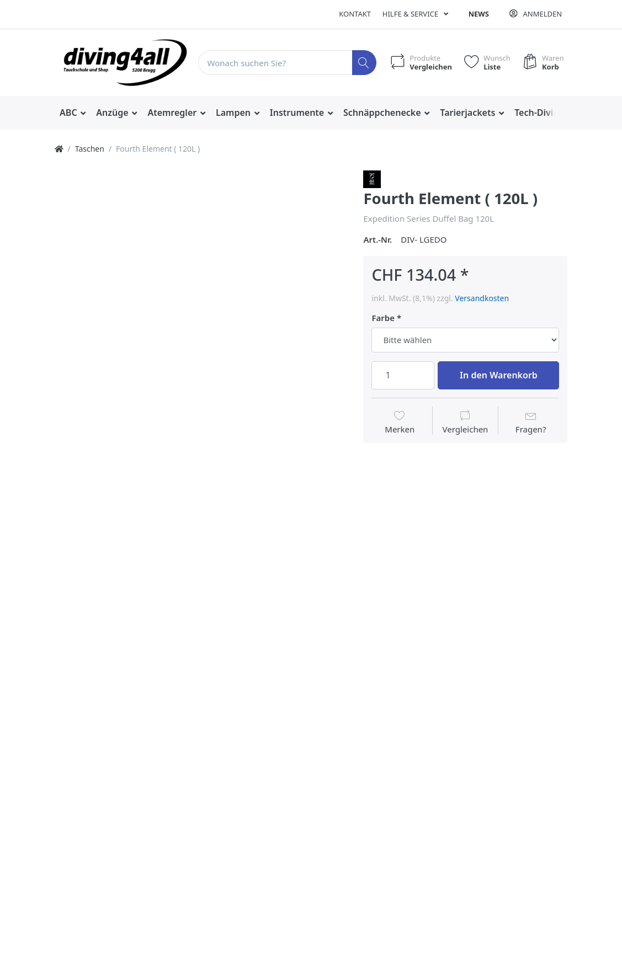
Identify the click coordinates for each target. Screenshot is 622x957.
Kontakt (355, 14)
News (479, 14)
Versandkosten (482, 298)
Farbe (383, 318)
